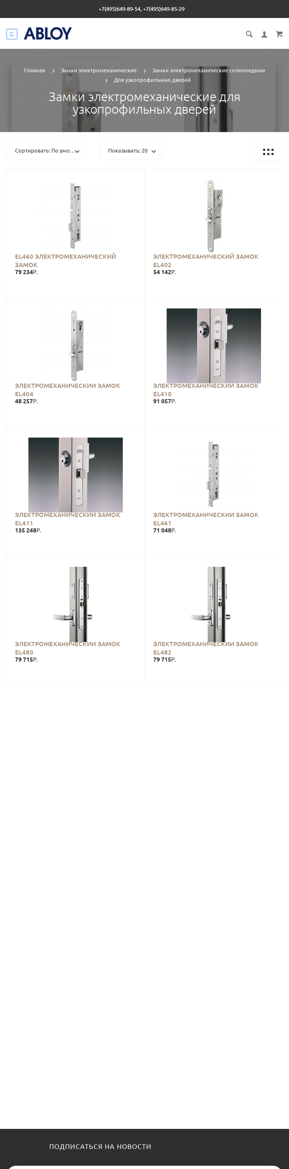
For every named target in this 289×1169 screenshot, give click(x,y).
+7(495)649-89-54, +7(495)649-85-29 (142, 9)
